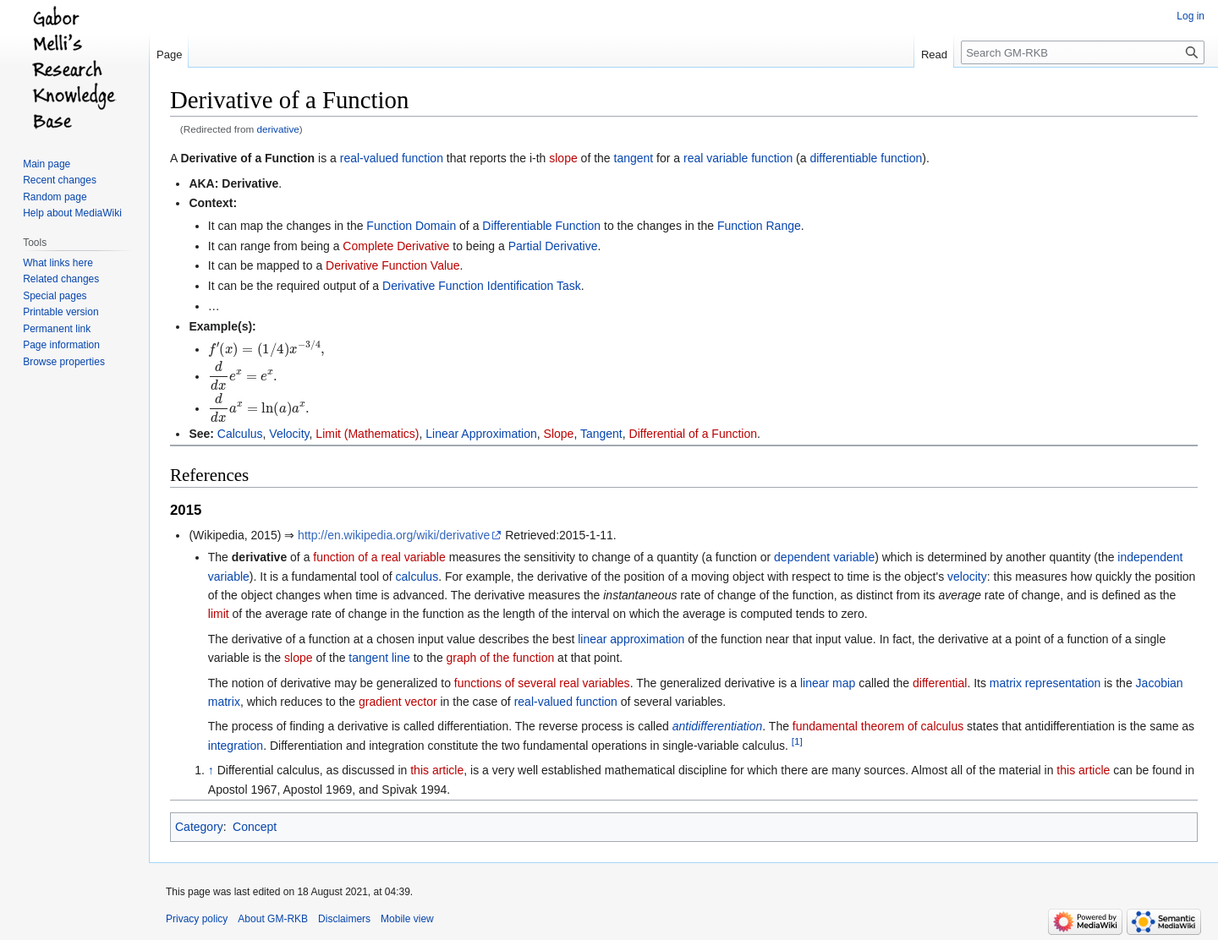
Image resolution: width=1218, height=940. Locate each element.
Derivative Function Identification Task (481, 285)
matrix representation (1045, 683)
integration (235, 745)
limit (218, 613)
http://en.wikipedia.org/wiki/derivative (394, 535)
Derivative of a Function (247, 158)
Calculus (240, 433)
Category (199, 826)
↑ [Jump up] (211, 770)
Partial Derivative (553, 246)
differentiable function (865, 158)
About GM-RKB (273, 919)
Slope (559, 433)
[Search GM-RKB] (1082, 52)
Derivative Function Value (392, 265)
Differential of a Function (693, 433)
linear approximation (631, 639)
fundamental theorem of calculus (878, 726)
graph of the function (501, 657)
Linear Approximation (481, 433)
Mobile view (407, 919)
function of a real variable (379, 557)
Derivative (250, 183)
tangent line (378, 657)
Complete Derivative (396, 246)
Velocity (289, 433)
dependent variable (824, 557)
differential (940, 683)
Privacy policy (197, 919)
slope (563, 158)
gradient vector (398, 701)
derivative (278, 128)
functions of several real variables (542, 683)
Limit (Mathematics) (367, 433)
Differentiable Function (541, 225)
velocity (967, 576)
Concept (255, 826)
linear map (827, 683)
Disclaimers (344, 919)
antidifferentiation (717, 726)
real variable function (738, 158)
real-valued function (391, 158)
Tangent (601, 433)
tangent (634, 158)
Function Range (759, 225)
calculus (417, 576)
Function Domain (411, 225)
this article (437, 770)
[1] (797, 740)
